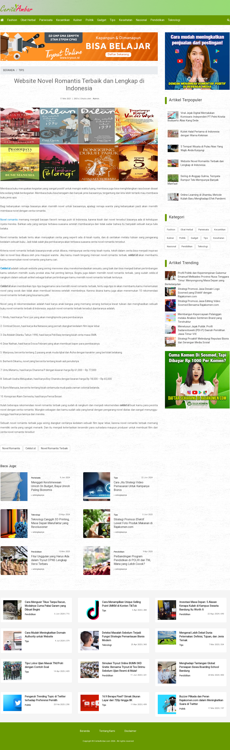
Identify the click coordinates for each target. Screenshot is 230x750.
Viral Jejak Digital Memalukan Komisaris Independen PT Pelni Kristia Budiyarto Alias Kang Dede (196, 116)
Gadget (101, 20)
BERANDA (9, 70)
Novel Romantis (11, 448)
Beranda (85, 731)
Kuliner (77, 20)
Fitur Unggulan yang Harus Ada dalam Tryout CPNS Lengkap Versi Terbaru (50, 560)
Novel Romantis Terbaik (54, 448)
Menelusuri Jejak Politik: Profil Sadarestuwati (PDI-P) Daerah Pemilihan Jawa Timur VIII (201, 330)
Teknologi (174, 20)
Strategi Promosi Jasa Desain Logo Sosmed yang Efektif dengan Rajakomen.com (199, 292)
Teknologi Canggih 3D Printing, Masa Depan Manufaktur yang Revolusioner (50, 523)
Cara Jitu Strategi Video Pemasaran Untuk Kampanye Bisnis (132, 486)
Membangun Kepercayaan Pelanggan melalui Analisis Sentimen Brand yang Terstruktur (200, 318)
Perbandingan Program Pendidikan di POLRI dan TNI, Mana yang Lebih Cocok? (132, 560)
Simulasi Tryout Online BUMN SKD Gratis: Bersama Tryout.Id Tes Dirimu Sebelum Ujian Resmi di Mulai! (123, 667)
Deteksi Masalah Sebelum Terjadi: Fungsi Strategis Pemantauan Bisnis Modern (123, 636)
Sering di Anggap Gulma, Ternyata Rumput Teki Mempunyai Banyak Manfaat (194, 180)
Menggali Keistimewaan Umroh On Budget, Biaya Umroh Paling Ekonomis (50, 486)
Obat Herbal (28, 20)
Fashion (12, 20)
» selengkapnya (37, 495)
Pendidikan (157, 20)
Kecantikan (63, 20)
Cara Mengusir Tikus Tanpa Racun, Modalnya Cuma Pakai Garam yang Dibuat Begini (45, 605)
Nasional (141, 20)
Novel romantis (9, 219)
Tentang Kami (107, 731)
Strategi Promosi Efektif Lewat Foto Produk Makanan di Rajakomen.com (133, 523)
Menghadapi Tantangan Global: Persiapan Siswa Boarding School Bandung (199, 667)
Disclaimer (130, 731)
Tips (112, 20)
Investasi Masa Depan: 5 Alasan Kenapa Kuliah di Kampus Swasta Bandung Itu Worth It (198, 605)
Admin (96, 98)
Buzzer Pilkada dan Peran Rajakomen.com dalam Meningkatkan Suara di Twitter (201, 700)
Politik (90, 20)
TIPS (21, 70)
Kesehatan (125, 20)
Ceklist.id (5, 268)
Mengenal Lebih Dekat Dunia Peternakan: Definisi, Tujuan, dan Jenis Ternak (201, 636)
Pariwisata (45, 20)
